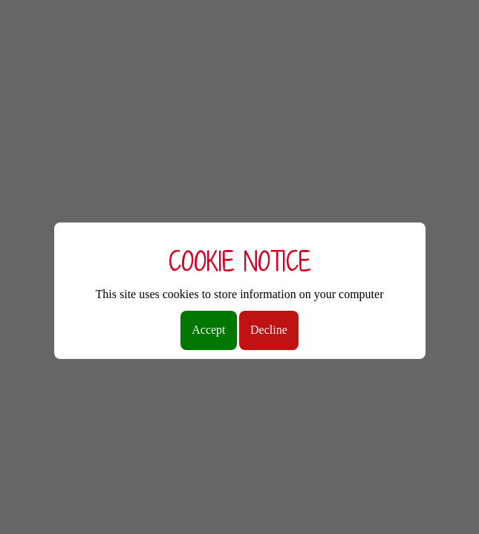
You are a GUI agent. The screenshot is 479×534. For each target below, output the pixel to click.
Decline (268, 329)
